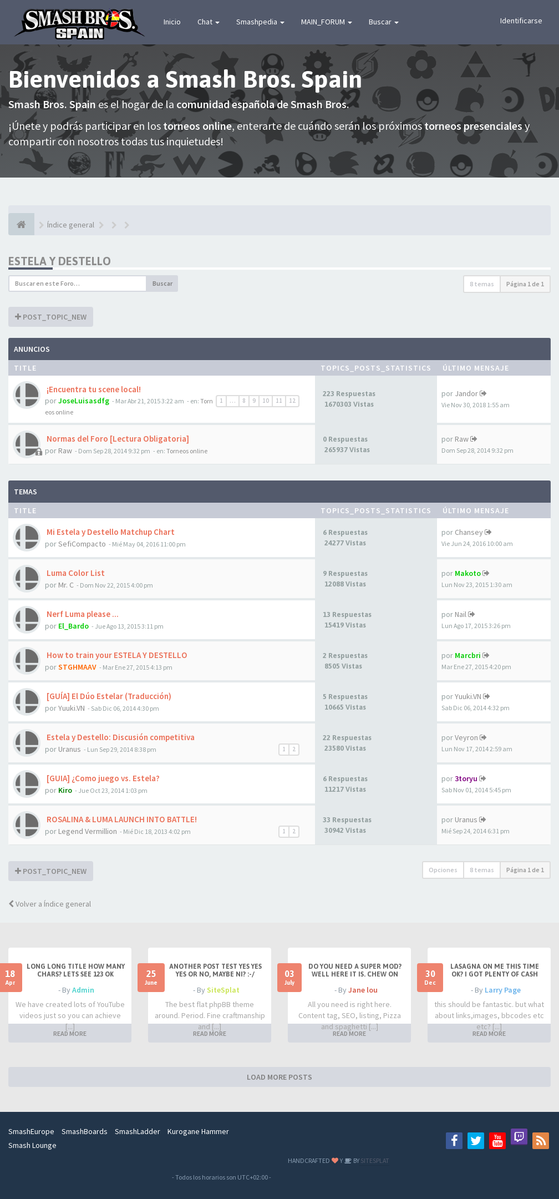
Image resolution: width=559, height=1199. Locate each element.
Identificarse (521, 21)
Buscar (384, 22)
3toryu (466, 778)
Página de (525, 284)
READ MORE (70, 1033)
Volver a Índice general (49, 904)
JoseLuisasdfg (83, 401)
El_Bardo (73, 626)
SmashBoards (85, 1131)
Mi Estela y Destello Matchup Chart (110, 532)
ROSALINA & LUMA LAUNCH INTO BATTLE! (121, 819)
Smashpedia (260, 22)
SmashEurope (31, 1131)
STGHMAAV (77, 667)
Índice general (70, 225)
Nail (460, 614)
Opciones (443, 870)
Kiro (65, 790)
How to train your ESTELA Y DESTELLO (116, 655)
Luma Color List (75, 573)
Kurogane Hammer (198, 1131)
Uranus (69, 749)
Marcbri (468, 655)
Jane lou (363, 990)
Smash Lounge (32, 1145)
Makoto (468, 573)
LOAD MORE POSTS (279, 1077)
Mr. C (66, 585)
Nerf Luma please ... (82, 614)
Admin (83, 990)
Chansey (469, 532)
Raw (65, 451)
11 (279, 400)
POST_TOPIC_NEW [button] (51, 317)
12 (292, 400)
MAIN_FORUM (326, 22)
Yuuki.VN (71, 708)
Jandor (466, 393)
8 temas (482, 284)
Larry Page (503, 990)
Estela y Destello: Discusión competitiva (120, 737)
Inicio (172, 22)
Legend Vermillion (87, 831)
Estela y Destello (59, 261)
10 (265, 400)
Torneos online (186, 451)
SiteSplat (223, 990)
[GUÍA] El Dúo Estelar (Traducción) (108, 696)
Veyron (466, 737)
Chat (208, 22)
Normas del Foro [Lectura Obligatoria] (117, 438)
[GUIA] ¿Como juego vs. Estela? (102, 778)
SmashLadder (137, 1131)
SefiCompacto (82, 544)
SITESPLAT (374, 1160)
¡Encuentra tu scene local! (93, 389)
